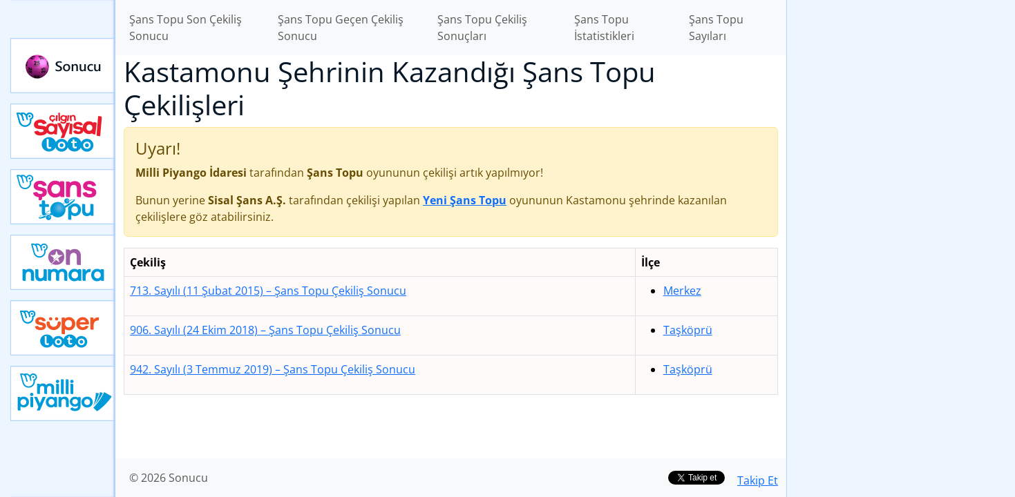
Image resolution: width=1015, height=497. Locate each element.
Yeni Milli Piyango (62, 393)
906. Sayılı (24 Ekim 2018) (265, 330)
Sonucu (62, 65)
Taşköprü (687, 330)
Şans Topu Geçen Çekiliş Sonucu (341, 27)
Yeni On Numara (62, 262)
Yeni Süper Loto (62, 327)
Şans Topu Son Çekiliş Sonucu (185, 27)
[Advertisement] (901, 218)
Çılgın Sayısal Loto (62, 131)
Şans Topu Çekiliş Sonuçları (482, 27)
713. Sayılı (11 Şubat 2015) (268, 290)
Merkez (682, 290)
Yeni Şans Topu (62, 196)
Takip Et (757, 480)
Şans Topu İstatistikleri (604, 27)
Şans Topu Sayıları (716, 27)
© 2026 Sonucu (168, 477)
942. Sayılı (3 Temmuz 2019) (272, 369)
